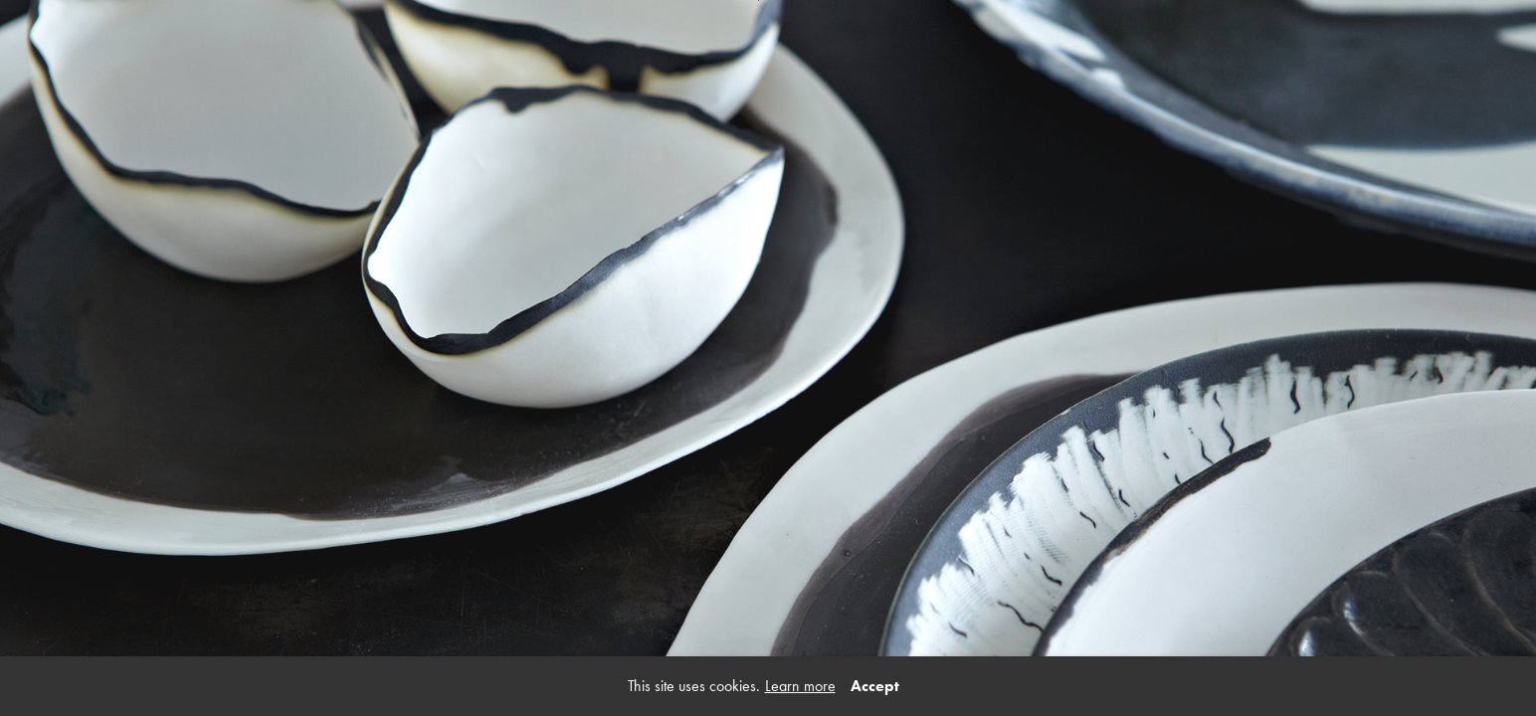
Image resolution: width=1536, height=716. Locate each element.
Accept (875, 685)
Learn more (800, 685)
